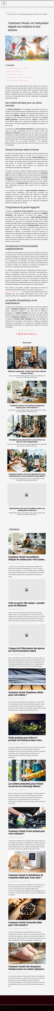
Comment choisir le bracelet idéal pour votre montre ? (25, 923)
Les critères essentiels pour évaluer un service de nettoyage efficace (25, 785)
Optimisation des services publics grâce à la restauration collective (27, 509)
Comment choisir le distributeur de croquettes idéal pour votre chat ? (25, 876)
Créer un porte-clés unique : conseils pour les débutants (26, 604)
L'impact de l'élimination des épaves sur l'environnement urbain (26, 649)
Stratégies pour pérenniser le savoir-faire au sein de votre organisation (27, 441)
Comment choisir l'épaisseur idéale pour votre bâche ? (25, 693)
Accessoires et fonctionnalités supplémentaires (18, 77)
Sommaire (10, 65)
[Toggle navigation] (4, 3)
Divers (14, 12)
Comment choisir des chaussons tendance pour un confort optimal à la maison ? (26, 969)
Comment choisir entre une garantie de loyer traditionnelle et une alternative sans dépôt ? (27, 475)
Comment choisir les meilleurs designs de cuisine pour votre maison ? (27, 406)
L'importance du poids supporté (14, 74)
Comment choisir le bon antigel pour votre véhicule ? (26, 832)
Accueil (7, 12)
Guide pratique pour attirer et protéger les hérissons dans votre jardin (25, 740)
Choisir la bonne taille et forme (14, 71)
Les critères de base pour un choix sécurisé (17, 68)
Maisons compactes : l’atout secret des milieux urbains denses (27, 372)
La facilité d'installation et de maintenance (17, 80)
